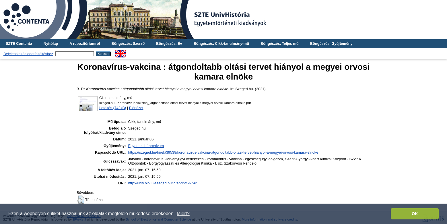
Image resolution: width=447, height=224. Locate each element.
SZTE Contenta (19, 43)
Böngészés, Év (169, 43)
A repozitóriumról (84, 43)
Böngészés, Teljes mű (280, 43)
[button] (80, 200)
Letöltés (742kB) (112, 108)
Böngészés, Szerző (128, 43)
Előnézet (136, 108)
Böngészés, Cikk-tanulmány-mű (221, 43)
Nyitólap (51, 43)
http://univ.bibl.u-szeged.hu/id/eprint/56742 (162, 183)
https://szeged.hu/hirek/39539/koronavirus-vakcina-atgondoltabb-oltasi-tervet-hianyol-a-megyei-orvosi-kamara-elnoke (223, 152)
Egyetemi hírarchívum (146, 146)
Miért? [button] (183, 213)
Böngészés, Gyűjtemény (331, 43)
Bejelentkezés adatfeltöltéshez (28, 54)
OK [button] (415, 213)
